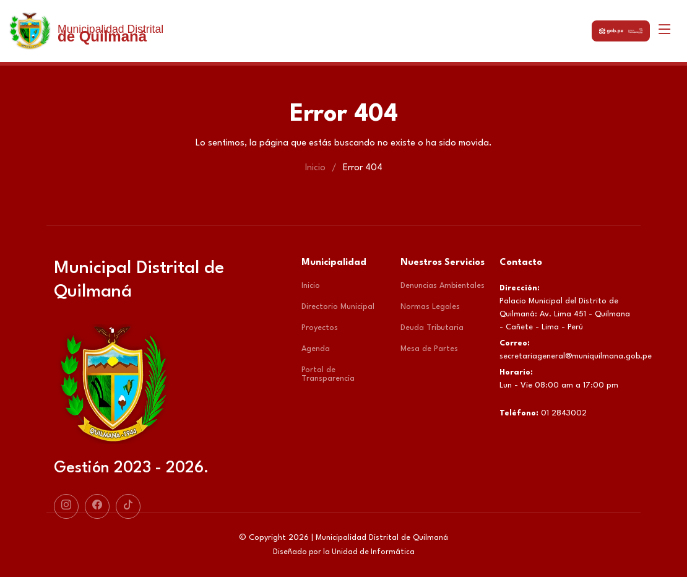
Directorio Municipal (337, 307)
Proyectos (319, 328)
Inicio (315, 168)
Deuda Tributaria (432, 328)
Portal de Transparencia (328, 374)
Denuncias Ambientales (442, 286)
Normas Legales (430, 307)
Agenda (315, 349)
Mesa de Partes (429, 349)
